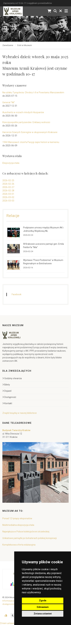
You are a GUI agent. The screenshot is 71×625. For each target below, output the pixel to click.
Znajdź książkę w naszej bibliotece (19, 413)
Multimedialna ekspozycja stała (18, 525)
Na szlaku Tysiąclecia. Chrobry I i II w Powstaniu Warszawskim (33, 92)
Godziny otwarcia (12, 378)
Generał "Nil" (8, 102)
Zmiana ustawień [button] (43, 613)
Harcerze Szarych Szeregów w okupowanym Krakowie (29, 132)
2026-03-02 (8, 197)
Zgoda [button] (42, 600)
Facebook (16, 294)
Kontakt (7, 403)
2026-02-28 (8, 190)
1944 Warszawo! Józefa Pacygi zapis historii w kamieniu (30, 142)
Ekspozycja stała (10, 163)
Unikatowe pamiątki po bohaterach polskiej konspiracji (29, 538)
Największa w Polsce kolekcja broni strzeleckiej (25, 531)
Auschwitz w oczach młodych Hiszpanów (23, 112)
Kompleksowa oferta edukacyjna (18, 544)
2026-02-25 (8, 180)
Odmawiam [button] (43, 607)
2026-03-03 (8, 200)
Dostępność (9, 397)
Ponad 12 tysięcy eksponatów (17, 518)
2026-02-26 (8, 184)
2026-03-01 (8, 194)
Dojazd (6, 391)
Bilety (6, 384)
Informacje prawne (11, 601)
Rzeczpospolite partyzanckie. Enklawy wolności (26, 122)
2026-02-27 (8, 187)
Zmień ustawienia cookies (13, 623)
